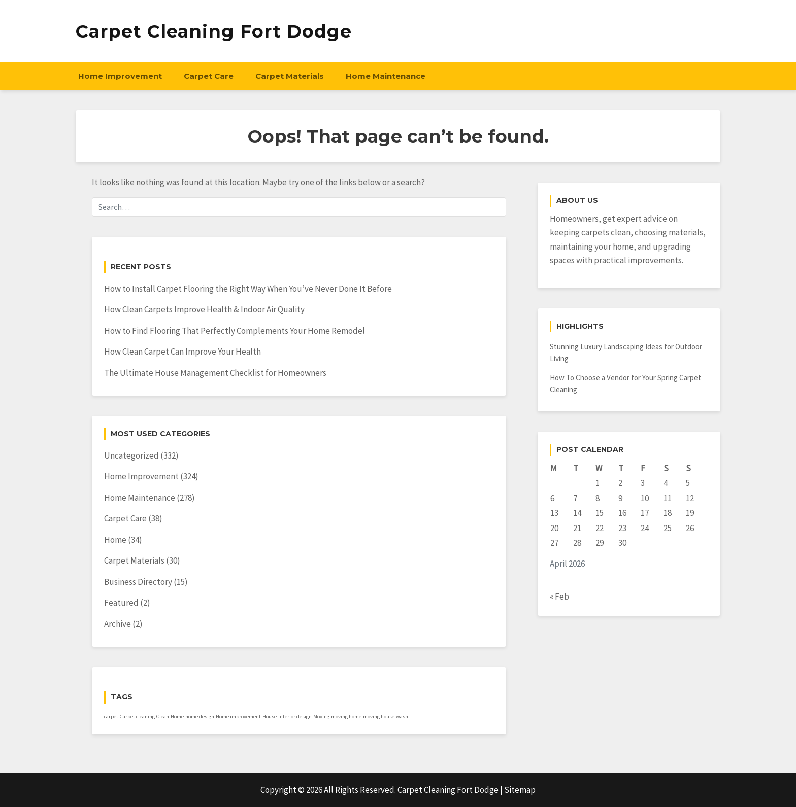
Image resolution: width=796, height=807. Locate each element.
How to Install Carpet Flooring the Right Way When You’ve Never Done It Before (248, 288)
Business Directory (138, 581)
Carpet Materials (289, 76)
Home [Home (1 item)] (177, 716)
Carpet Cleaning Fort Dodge (214, 31)
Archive (117, 623)
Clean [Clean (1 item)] (162, 716)
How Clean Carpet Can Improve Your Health (182, 351)
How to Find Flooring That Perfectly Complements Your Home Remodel (234, 330)
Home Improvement (120, 76)
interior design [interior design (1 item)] (295, 716)
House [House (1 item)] (269, 716)
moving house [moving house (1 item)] (378, 716)
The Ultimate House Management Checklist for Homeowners (215, 372)
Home (115, 539)
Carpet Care (209, 76)
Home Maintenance (385, 76)
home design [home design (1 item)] (199, 716)
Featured (121, 602)
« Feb (559, 596)
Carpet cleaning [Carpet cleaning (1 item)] (137, 716)
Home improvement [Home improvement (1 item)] (238, 716)
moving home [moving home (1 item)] (346, 716)
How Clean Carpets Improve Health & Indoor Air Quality (204, 309)
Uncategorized (131, 455)
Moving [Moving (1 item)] (321, 716)
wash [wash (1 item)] (402, 716)
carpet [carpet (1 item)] (111, 716)
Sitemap (520, 789)
